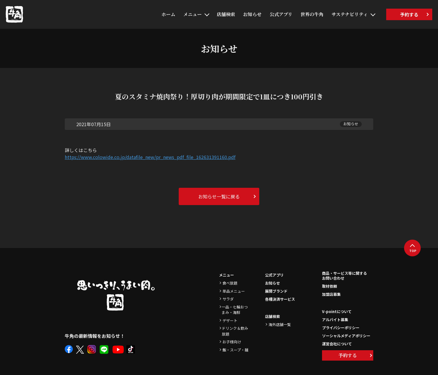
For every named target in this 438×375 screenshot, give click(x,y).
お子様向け (231, 341)
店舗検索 (226, 14)
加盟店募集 (331, 294)
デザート (229, 320)
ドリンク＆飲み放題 (235, 331)
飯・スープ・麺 (235, 350)
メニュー (192, 14)
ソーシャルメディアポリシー (346, 335)
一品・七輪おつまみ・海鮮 (235, 309)
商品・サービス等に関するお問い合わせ (344, 276)
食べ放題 (229, 283)
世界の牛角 (311, 14)
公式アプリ (281, 14)
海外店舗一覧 (279, 324)
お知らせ (252, 14)
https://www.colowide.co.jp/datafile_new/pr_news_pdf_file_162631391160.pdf (150, 157)
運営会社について (337, 343)
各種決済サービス (280, 299)
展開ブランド (276, 291)
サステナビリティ (350, 14)
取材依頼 (329, 286)
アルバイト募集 (335, 319)
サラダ (228, 299)
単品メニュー (233, 291)
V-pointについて (337, 311)
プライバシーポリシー (340, 327)
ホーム (168, 14)
